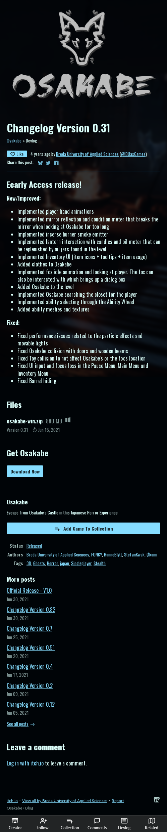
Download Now (25, 471)
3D (28, 563)
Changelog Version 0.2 (30, 685)
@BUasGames (133, 154)
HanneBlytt (113, 554)
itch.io (12, 800)
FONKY (96, 554)
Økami (152, 554)
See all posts (18, 723)
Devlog (124, 824)
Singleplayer (81, 563)
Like (16, 154)
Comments (97, 824)
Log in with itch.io (25, 763)
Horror (52, 563)
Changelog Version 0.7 (29, 628)
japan (64, 563)
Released (34, 545)
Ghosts (39, 563)
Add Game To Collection (83, 528)
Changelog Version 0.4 (30, 666)
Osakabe (14, 140)
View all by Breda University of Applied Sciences (64, 800)
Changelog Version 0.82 (31, 610)
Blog (29, 807)
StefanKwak (134, 554)
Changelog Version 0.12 (31, 704)
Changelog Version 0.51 (31, 647)
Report (118, 800)
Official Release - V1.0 (29, 590)
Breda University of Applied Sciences (87, 154)
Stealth (100, 563)
